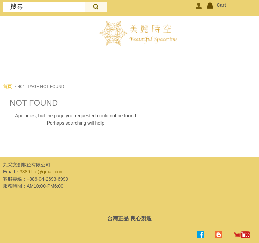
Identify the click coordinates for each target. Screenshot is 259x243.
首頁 (7, 86)
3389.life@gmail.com (42, 171)
